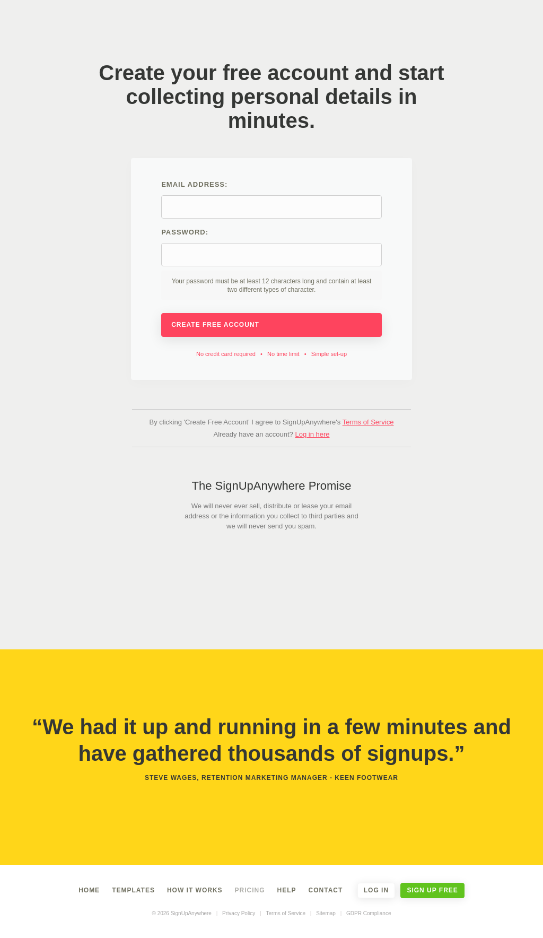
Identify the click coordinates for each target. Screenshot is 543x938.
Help (286, 890)
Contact (326, 890)
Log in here (312, 434)
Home (89, 890)
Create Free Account (271, 325)
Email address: (271, 199)
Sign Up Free (432, 890)
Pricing (250, 890)
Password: (271, 264)
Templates (133, 890)
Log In (376, 890)
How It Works (195, 890)
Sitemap (326, 913)
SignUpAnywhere (276, 25)
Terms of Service (368, 422)
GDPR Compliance (368, 913)
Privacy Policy (238, 913)
